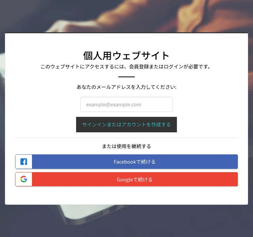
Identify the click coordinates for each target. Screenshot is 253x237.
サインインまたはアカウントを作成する (126, 124)
